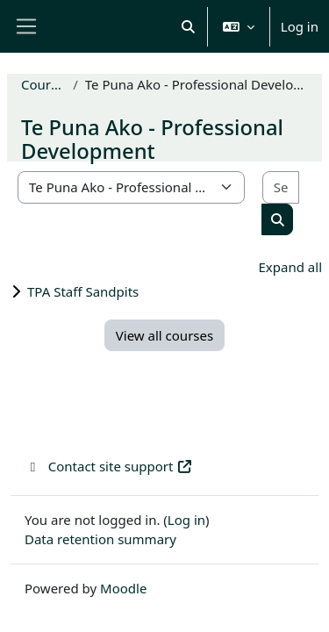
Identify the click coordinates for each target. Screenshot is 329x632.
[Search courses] (280, 187)
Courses (43, 84)
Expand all (290, 267)
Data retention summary (100, 539)
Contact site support (109, 466)
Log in (299, 26)
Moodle (123, 588)
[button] (188, 26)
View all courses (164, 335)
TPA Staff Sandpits (83, 291)
